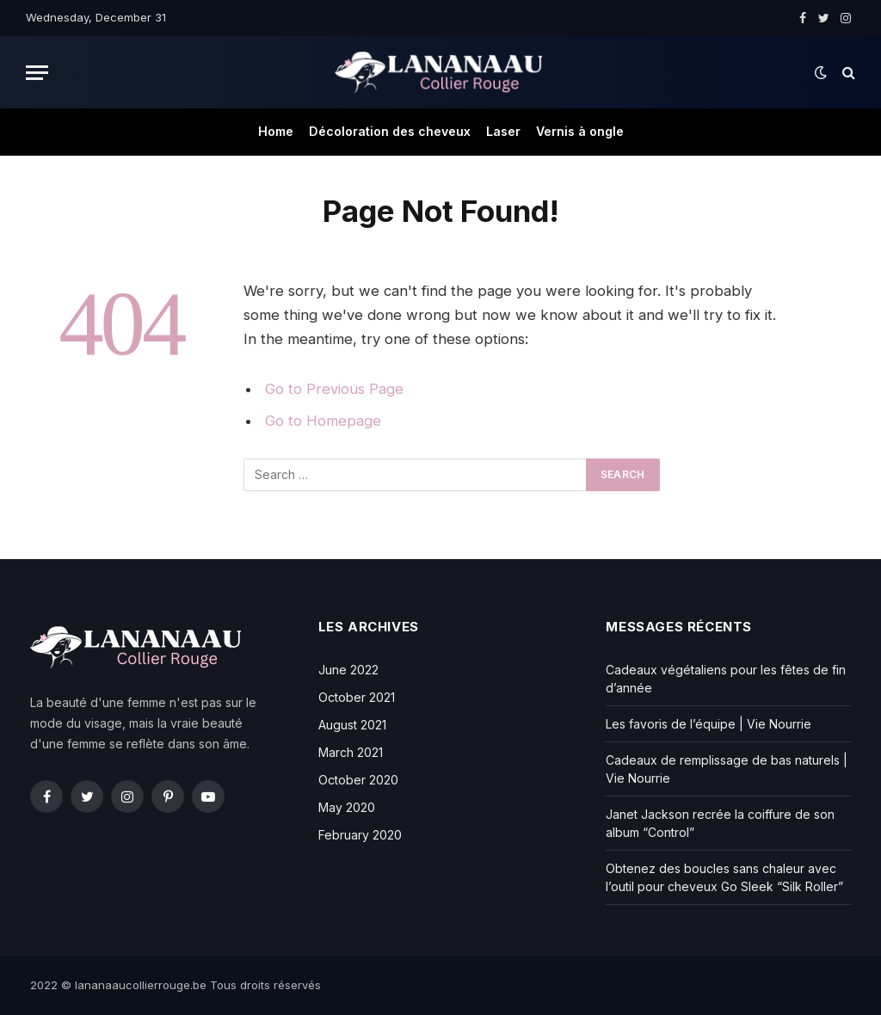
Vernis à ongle (580, 131)
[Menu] (37, 72)
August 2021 (352, 724)
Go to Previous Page (334, 388)
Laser (503, 131)
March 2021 (350, 752)
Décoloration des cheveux (390, 131)
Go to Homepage (323, 420)
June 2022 (348, 669)
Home (275, 131)
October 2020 (358, 779)
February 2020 (360, 834)
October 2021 (356, 697)
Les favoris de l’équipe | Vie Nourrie (708, 724)
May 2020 (346, 807)
